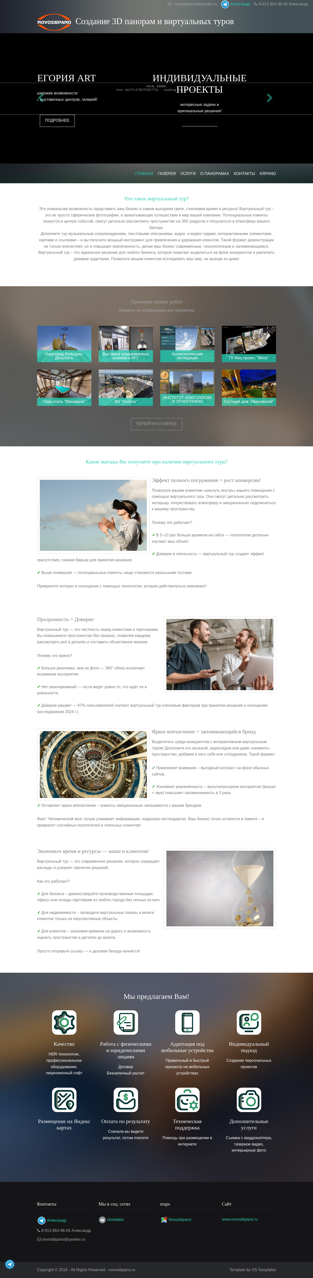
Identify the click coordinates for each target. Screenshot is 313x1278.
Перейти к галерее (156, 424)
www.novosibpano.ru (240, 1219)
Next (271, 98)
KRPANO (268, 174)
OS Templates (263, 1270)
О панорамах (214, 174)
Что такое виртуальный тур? (156, 198)
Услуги (187, 174)
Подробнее (156, 120)
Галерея (167, 174)
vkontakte (115, 1219)
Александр (235, 4)
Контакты (244, 174)
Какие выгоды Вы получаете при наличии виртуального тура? (156, 462)
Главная (144, 174)
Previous (42, 98)
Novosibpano (180, 1219)
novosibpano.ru (121, 1270)
